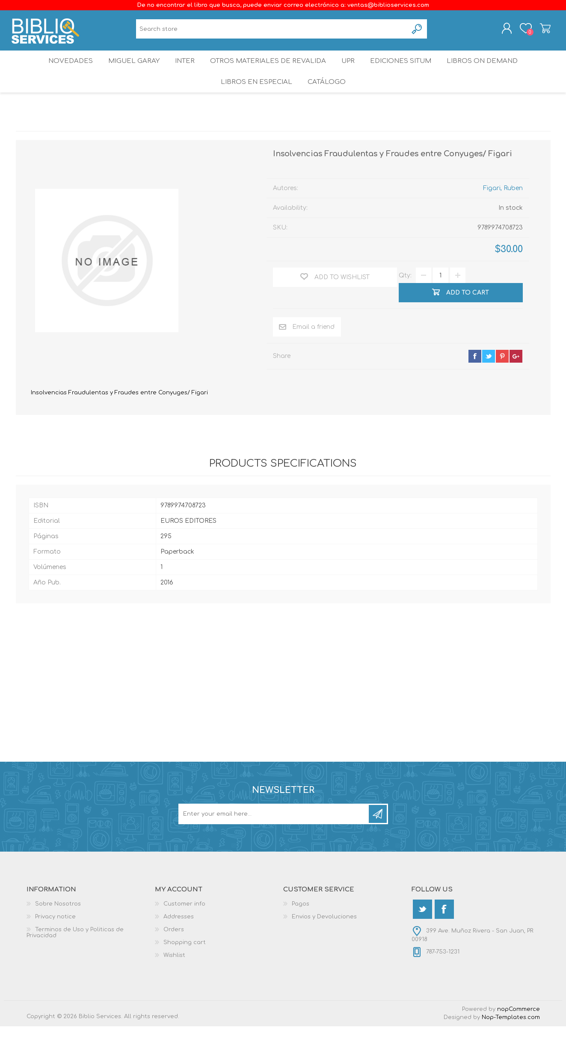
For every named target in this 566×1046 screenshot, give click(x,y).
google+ (516, 376)
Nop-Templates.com (511, 1037)
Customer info (184, 924)
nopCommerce (518, 1029)
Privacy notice (55, 936)
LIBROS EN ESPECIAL (254, 98)
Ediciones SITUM (406, 70)
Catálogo (327, 98)
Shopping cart (541, 31)
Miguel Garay (129, 70)
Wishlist (174, 975)
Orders (173, 949)
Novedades (63, 70)
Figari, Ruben (503, 208)
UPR (349, 70)
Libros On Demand (490, 70)
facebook (474, 376)
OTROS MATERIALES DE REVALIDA (268, 70)
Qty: (405, 295)
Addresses (178, 936)
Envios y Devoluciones (324, 936)
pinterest (502, 376)
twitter (488, 376)
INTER (184, 70)
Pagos (300, 924)
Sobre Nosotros (58, 924)
